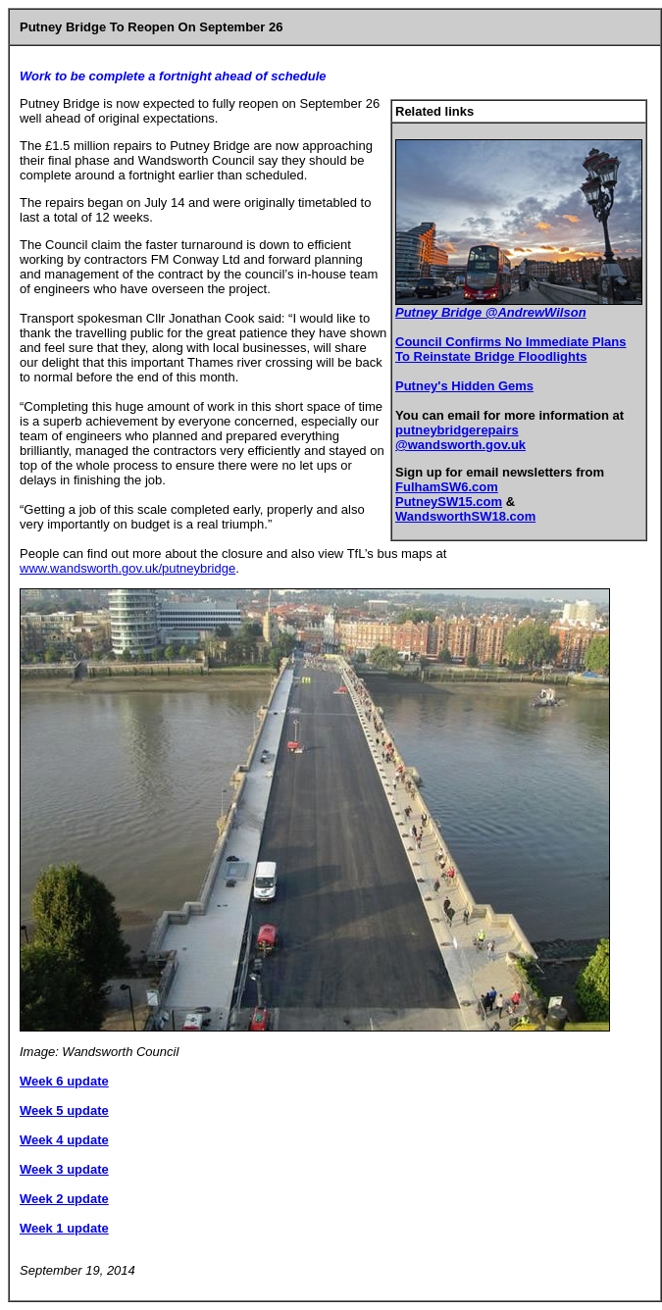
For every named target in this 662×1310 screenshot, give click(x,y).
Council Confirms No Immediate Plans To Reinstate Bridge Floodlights (511, 349)
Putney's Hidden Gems (464, 385)
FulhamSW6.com (446, 486)
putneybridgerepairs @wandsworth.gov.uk (460, 437)
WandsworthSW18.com (465, 516)
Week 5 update (64, 1110)
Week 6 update (64, 1081)
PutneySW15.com (448, 501)
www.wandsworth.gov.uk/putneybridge (127, 568)
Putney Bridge (440, 312)
